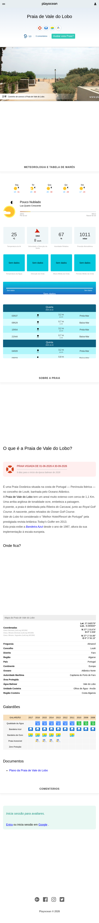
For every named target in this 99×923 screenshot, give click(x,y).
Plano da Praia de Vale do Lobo (28, 770)
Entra (9, 824)
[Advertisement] (49, 125)
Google (42, 824)
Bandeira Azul (34, 526)
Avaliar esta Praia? (63, 36)
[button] (4, 4)
